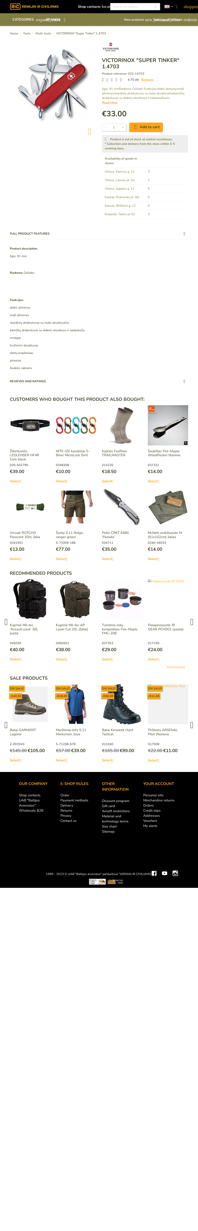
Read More (109, 103)
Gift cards (178, 19)
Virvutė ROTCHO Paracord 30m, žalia (25, 535)
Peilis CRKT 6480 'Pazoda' (115, 535)
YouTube (164, 841)
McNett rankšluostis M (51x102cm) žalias (165, 535)
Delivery (66, 805)
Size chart (109, 826)
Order (64, 795)
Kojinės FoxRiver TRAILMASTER (114, 453)
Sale (159, 19)
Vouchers (150, 820)
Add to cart (146, 127)
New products (136, 19)
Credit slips (152, 810)
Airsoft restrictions (116, 811)
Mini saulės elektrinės (155, 852)
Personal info (153, 795)
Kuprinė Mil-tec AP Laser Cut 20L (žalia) (72, 627)
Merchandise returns (159, 800)
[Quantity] (114, 127)
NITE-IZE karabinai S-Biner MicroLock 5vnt (73, 453)
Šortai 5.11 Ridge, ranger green (70, 535)
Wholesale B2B (31, 810)
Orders (148, 805)
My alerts (150, 826)
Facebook (154, 841)
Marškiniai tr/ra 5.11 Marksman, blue (71, 732)
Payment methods (74, 800)
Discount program (115, 801)
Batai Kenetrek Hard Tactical (117, 732)
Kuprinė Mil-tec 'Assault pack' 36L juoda (24, 629)
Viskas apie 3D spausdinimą (50, 852)
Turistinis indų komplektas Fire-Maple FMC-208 (120, 629)
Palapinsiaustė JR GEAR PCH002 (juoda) (166, 627)
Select (17, 481)
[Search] (135, 6)
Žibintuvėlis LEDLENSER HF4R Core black (24, 455)
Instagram (175, 841)
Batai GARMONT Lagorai (23, 732)
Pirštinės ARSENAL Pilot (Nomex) (163, 732)
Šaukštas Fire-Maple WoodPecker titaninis (164, 453)
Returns (66, 810)
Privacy (65, 815)
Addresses (151, 815)
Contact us (68, 820)
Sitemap (108, 831)
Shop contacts (92, 6)
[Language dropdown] (168, 7)
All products (177, 667)
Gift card (108, 806)
